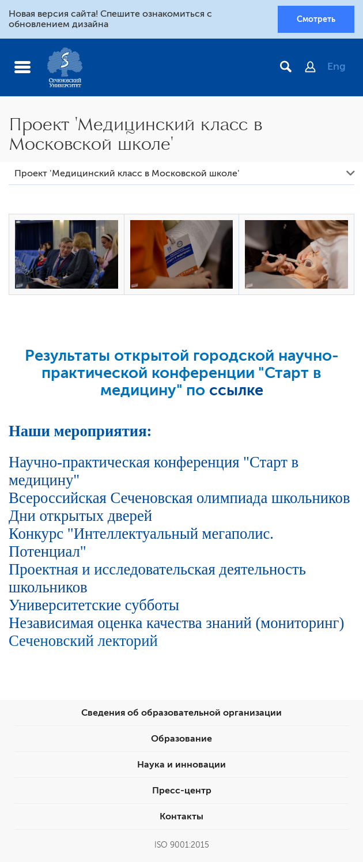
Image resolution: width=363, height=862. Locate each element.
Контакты (181, 816)
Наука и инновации (181, 764)
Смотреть (316, 19)
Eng (336, 66)
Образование (181, 739)
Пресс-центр (181, 790)
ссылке (236, 390)
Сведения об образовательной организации (181, 713)
